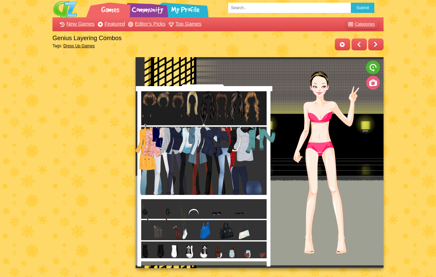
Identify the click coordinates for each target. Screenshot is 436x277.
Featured (110, 24)
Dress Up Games (79, 46)
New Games (76, 24)
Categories (360, 24)
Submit (362, 7)
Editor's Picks (146, 24)
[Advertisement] (92, 159)
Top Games (184, 24)
